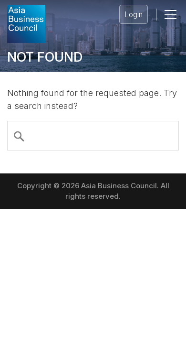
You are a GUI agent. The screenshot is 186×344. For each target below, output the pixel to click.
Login (133, 14)
